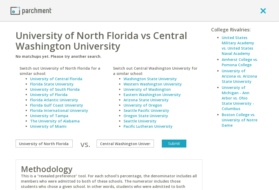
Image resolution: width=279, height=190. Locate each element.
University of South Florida (55, 89)
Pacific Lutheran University (148, 126)
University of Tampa (49, 115)
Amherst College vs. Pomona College (240, 62)
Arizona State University (146, 99)
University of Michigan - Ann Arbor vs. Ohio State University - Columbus (238, 98)
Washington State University (150, 78)
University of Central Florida (56, 78)
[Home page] (31, 10)
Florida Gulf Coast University (56, 105)
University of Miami (48, 126)
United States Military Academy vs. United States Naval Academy (238, 45)
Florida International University (59, 110)
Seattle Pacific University (146, 110)
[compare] (44, 144)
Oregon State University (146, 115)
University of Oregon (143, 105)
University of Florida (49, 94)
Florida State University (52, 84)
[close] (263, 10)
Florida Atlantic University (54, 99)
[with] (125, 144)
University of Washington (147, 89)
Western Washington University (153, 84)
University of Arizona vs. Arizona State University (239, 76)
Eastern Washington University (152, 94)
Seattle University (140, 121)
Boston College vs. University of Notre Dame (239, 120)
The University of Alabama (55, 121)
